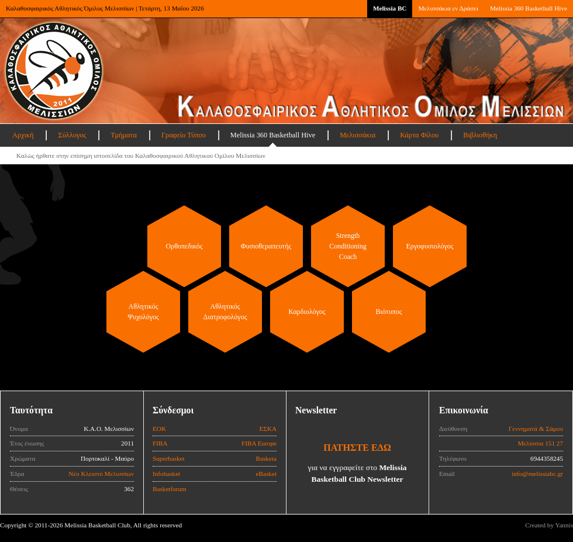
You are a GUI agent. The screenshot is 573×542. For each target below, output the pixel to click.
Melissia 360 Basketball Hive (528, 8)
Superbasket (169, 458)
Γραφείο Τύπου (183, 135)
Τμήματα (124, 135)
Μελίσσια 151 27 (540, 443)
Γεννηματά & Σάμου (536, 428)
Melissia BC (390, 8)
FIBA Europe (259, 443)
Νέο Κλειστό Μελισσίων (101, 473)
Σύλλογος (72, 135)
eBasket (266, 473)
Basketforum (170, 488)
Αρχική (22, 135)
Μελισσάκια (357, 135)
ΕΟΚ (159, 428)
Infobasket (166, 473)
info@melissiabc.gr (537, 473)
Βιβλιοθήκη (480, 135)
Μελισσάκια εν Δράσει (448, 8)
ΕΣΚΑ (268, 428)
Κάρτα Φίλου (419, 135)
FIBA (160, 443)
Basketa (266, 458)
